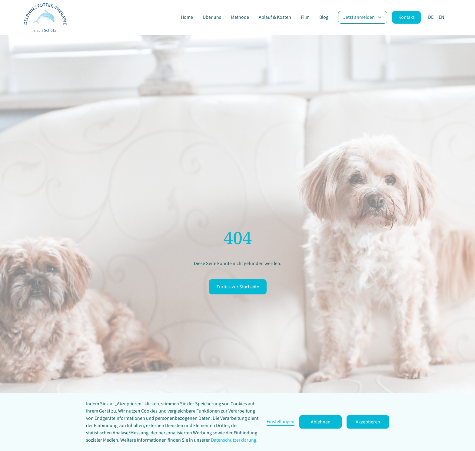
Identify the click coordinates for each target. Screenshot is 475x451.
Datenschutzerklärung (233, 440)
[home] (45, 17)
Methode (240, 17)
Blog (323, 17)
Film (305, 17)
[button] (362, 17)
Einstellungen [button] (280, 421)
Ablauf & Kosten (275, 17)
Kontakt (406, 17)
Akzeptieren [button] (368, 422)
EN (441, 17)
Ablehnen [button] (321, 422)
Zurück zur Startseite (237, 287)
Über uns (212, 17)
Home (187, 17)
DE (430, 17)
